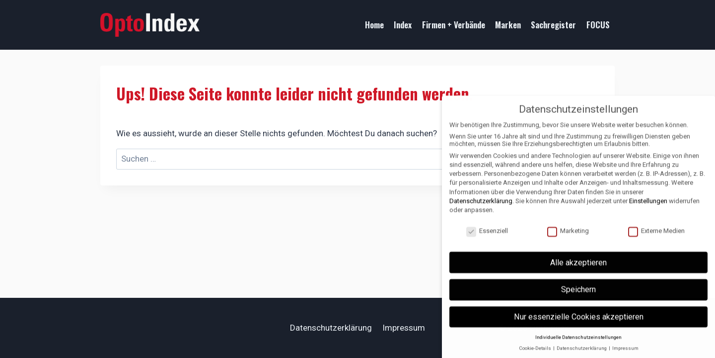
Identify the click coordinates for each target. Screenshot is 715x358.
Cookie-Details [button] (535, 355)
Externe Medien (656, 237)
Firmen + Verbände (453, 24)
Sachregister (553, 24)
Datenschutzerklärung (331, 328)
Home (374, 24)
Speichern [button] (578, 296)
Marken (508, 24)
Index (403, 24)
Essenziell (487, 237)
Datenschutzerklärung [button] (582, 355)
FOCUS (598, 24)
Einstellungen (648, 207)
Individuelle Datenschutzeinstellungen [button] (578, 344)
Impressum (403, 328)
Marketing (568, 237)
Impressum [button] (625, 355)
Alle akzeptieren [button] (578, 269)
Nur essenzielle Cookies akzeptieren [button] (579, 323)
